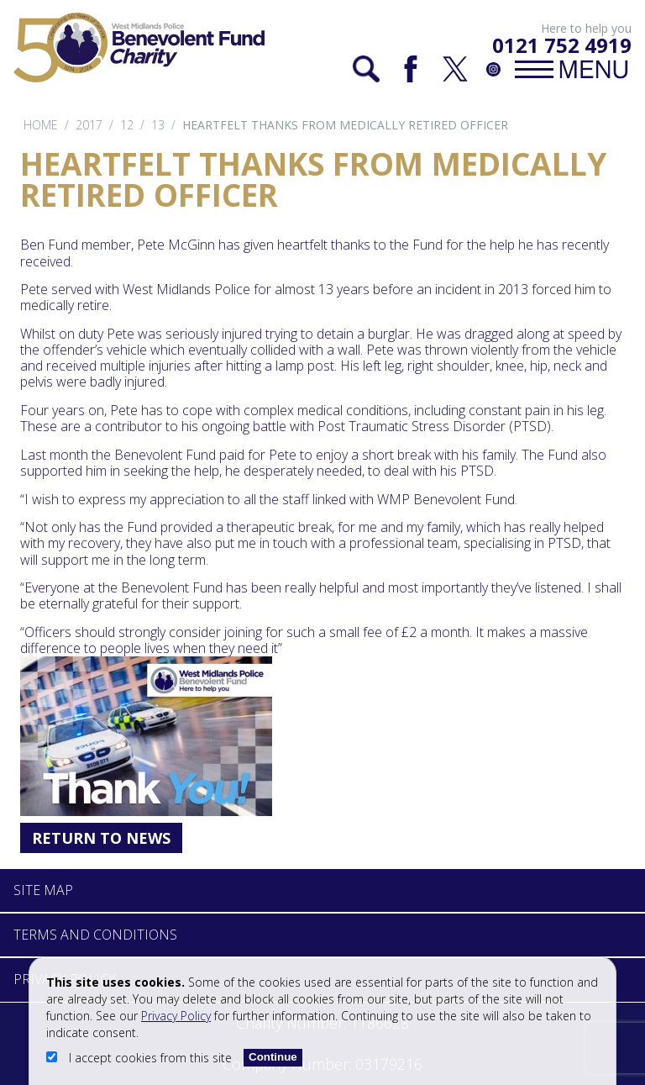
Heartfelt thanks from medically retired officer (345, 125)
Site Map (43, 890)
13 (158, 125)
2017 (89, 125)
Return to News (101, 838)
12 (127, 125)
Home (41, 125)
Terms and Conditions (95, 934)
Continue (273, 1057)
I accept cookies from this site (140, 1058)
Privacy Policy (176, 1016)
